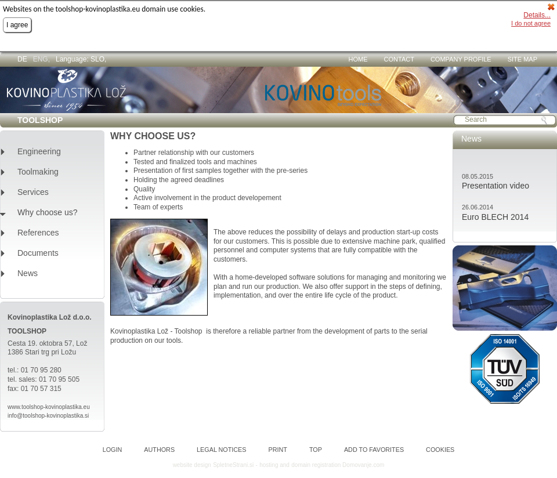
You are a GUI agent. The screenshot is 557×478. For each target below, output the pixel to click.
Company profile (461, 59)
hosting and (274, 465)
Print (278, 450)
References (38, 233)
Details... (537, 15)
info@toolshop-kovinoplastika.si (48, 415)
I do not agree (531, 23)
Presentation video (495, 185)
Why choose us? (47, 212)
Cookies (440, 450)
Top (315, 450)
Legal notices (221, 450)
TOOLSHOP (40, 120)
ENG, (41, 59)
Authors (159, 450)
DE (22, 59)
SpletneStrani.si (233, 465)
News (27, 273)
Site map (522, 59)
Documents (38, 253)
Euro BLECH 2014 (495, 217)
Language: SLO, (81, 59)
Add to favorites (374, 450)
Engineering (39, 151)
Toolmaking (38, 172)
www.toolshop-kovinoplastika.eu (49, 407)
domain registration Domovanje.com (337, 465)
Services (33, 192)
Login (112, 450)
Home (358, 59)
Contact (399, 59)
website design (192, 465)
